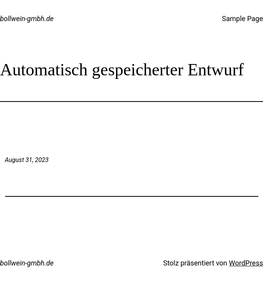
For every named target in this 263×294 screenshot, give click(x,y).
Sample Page (242, 18)
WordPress (246, 263)
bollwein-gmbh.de (27, 18)
